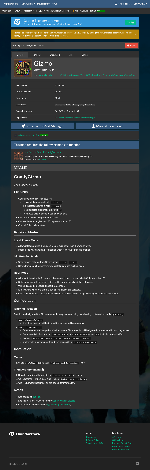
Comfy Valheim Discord (63, 401)
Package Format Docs (122, 443)
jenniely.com (64, 404)
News (54, 3)
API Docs (116, 437)
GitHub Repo (118, 440)
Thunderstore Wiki (94, 443)
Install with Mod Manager (43, 126)
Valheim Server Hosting (85, 10)
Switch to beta (123, 3)
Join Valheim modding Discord (54, 10)
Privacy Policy (92, 440)
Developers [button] (42, 3)
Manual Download (107, 126)
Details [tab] (20, 55)
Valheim (6, 10)
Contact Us (91, 437)
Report (132, 45)
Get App (130, 22)
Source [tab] (85, 55)
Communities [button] (27, 3)
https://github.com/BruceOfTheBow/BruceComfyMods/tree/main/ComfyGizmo (98, 75)
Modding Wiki (30, 10)
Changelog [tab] (55, 55)
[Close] (135, 34)
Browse (18, 10)
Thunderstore (10, 3)
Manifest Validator (120, 449)
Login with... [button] (139, 3)
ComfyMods (30, 45)
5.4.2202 (42, 160)
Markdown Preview (121, 446)
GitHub (36, 397)
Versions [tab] (37, 55)
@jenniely (52, 404)
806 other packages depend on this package (75, 117)
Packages (17, 45)
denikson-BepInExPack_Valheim (43, 152)
